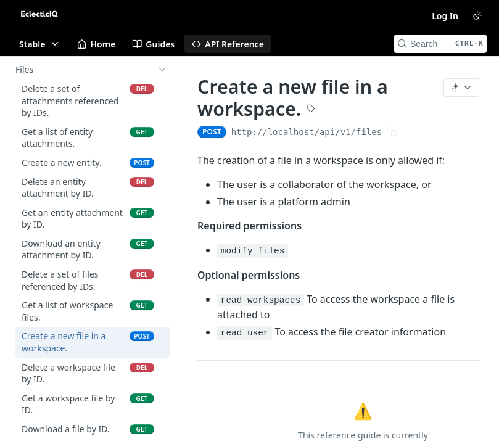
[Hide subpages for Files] (162, 70)
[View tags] (310, 110)
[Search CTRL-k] (440, 44)
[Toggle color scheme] (477, 15)
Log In (445, 16)
